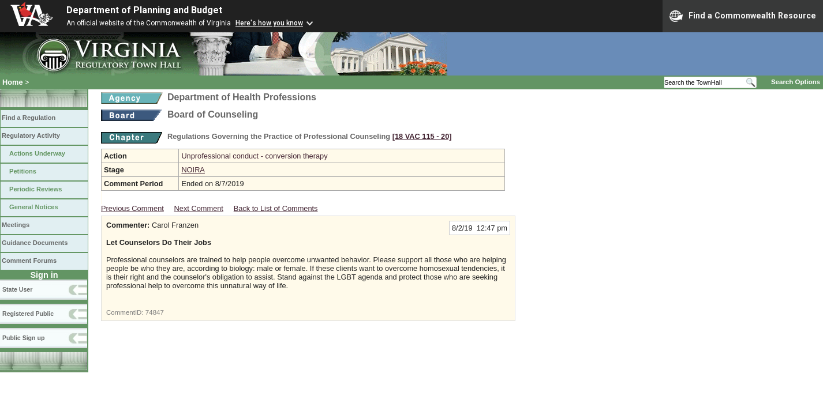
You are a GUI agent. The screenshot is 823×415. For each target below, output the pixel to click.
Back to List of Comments (276, 208)
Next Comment (198, 208)
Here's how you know (269, 23)
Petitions (22, 171)
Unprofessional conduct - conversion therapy (254, 156)
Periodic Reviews (35, 189)
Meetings (15, 224)
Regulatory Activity (31, 135)
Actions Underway (37, 153)
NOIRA (193, 169)
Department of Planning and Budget (144, 10)
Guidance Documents (35, 242)
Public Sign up (23, 337)
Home (12, 82)
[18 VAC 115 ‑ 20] (422, 136)
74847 (154, 312)
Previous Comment (132, 208)
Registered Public (28, 313)
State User (17, 289)
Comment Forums (29, 260)
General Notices (33, 206)
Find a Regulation (28, 117)
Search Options (795, 81)
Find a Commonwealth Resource (742, 16)
